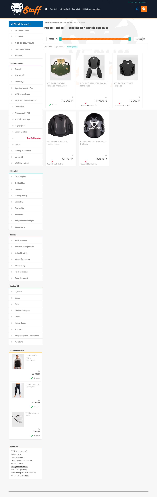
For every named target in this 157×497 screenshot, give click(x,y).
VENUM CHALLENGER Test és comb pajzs (93, 84)
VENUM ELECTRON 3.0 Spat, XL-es (32, 385)
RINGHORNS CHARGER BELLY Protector (93, 142)
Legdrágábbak (72, 46)
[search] (137, 9)
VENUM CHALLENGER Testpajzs (123, 84)
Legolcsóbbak (59, 46)
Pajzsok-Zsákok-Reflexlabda (62, 22)
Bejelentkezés (132, 2)
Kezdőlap (48, 22)
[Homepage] (45, 9)
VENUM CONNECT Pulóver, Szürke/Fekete (32, 358)
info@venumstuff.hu (19, 466)
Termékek (53, 9)
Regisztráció (142, 2)
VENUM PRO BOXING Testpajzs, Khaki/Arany (56, 84)
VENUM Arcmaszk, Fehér (32, 414)
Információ (76, 9)
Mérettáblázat (65, 9)
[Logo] (25, 9)
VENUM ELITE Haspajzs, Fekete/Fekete (57, 142)
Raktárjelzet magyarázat (91, 9)
